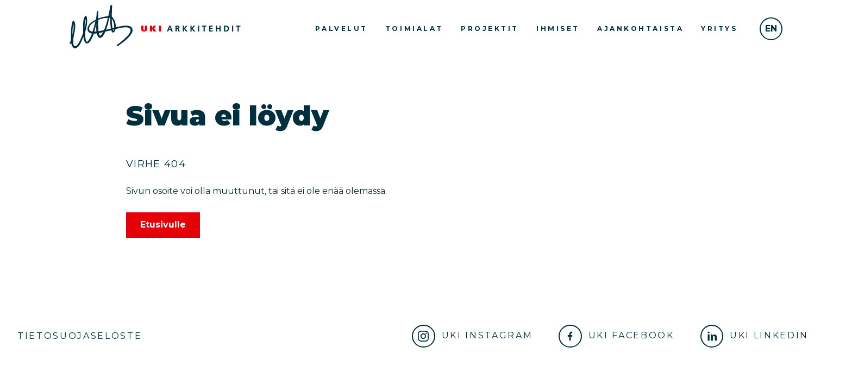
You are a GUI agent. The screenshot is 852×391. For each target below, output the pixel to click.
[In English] (771, 28)
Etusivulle (163, 224)
